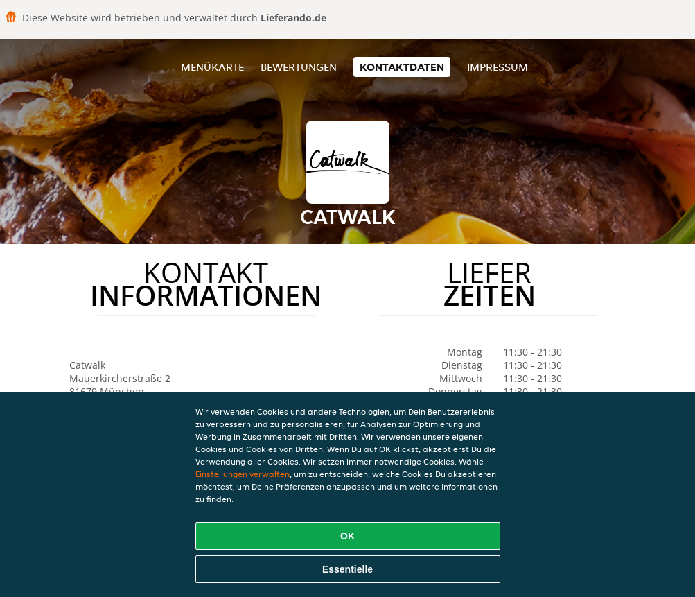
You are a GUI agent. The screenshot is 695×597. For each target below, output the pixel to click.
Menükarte (212, 67)
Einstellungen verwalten (242, 474)
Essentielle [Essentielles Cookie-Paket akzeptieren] (347, 569)
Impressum (497, 67)
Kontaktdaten (402, 67)
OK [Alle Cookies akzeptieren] (347, 536)
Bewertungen (299, 67)
